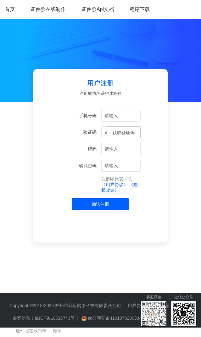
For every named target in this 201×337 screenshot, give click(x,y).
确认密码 (88, 165)
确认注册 (100, 204)
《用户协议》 (114, 184)
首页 (10, 9)
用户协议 (136, 305)
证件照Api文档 (97, 9)
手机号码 (88, 115)
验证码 (90, 132)
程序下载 (140, 9)
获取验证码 (124, 132)
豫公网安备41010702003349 (116, 318)
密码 (92, 148)
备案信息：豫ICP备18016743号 (44, 318)
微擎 (57, 330)
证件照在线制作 (48, 9)
